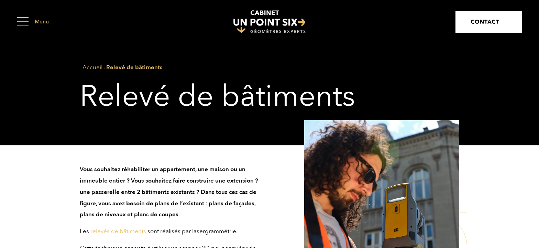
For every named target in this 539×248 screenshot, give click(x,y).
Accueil (92, 67)
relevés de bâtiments (118, 231)
